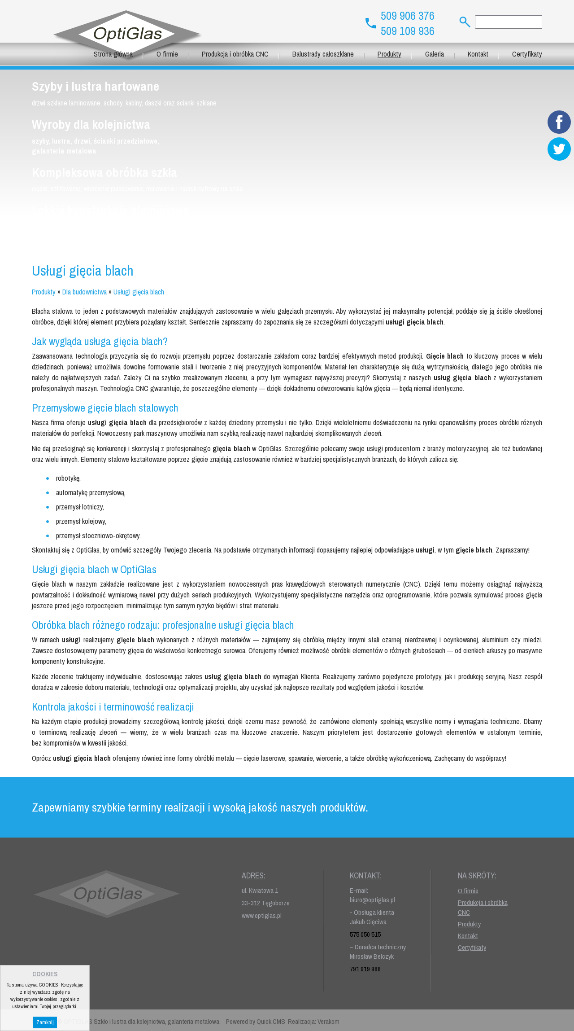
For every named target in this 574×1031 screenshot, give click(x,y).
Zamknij (45, 1022)
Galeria (434, 54)
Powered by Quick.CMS (255, 1021)
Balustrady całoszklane (323, 54)
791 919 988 (365, 969)
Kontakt (478, 54)
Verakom (328, 1021)
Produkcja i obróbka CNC (235, 54)
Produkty (389, 54)
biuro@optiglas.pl (372, 899)
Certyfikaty (527, 54)
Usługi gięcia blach (138, 292)
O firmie (167, 54)
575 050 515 (365, 934)
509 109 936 (408, 31)
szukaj (461, 22)
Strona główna (113, 54)
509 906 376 (408, 15)
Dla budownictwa (84, 292)
